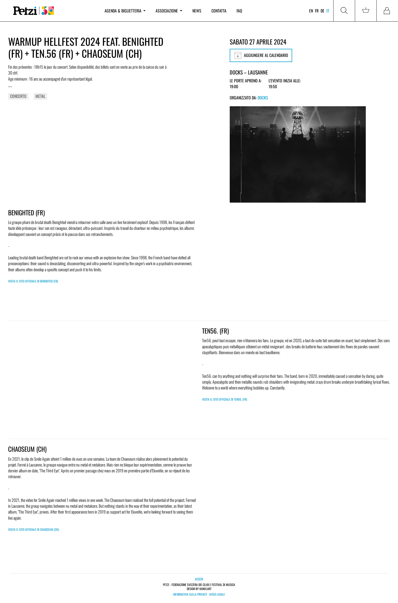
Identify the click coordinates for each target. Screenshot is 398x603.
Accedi (199, 579)
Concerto (18, 96)
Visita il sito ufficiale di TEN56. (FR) (224, 399)
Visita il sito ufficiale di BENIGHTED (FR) (33, 281)
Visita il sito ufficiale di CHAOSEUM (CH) (33, 529)
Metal (40, 96)
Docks (263, 98)
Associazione (169, 11)
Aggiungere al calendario (261, 55)
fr (317, 11)
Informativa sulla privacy (190, 594)
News (196, 11)
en (311, 11)
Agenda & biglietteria (125, 11)
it (327, 11)
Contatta (218, 11)
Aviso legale (217, 594)
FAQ (239, 11)
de (322, 11)
